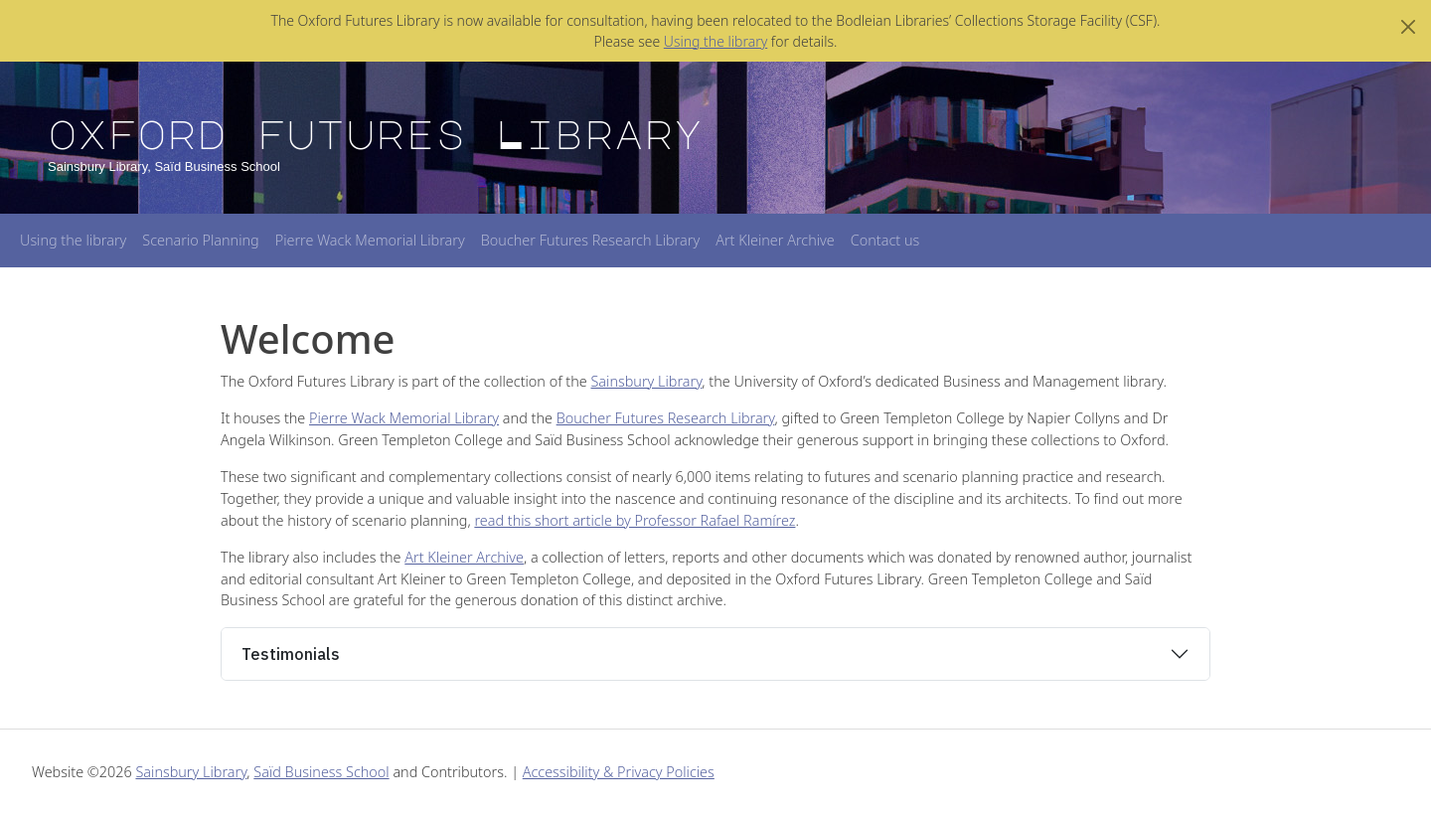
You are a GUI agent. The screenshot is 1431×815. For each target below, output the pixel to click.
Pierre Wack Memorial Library (370, 240)
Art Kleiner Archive (775, 240)
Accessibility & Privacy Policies (619, 771)
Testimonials (290, 654)
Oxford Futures (376, 133)
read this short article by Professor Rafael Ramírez (634, 520)
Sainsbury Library (647, 381)
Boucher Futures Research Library (590, 240)
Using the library (715, 41)
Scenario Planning (200, 240)
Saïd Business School (321, 771)
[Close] (1408, 27)
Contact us (885, 240)
